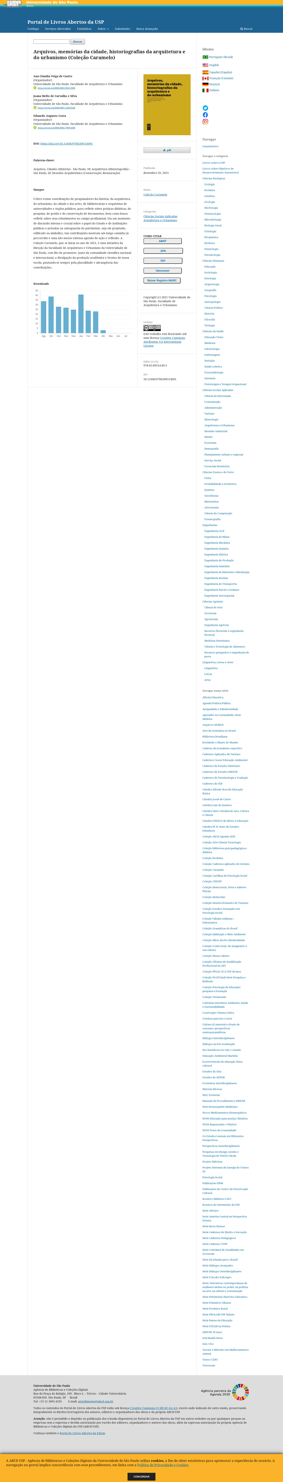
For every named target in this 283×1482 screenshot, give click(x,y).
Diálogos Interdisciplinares (218, 1038)
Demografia (211, 448)
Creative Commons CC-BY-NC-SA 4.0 (153, 1408)
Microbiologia (212, 219)
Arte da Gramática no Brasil (219, 730)
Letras (208, 674)
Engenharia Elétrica (216, 554)
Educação (210, 266)
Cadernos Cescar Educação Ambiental (224, 760)
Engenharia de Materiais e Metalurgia (226, 572)
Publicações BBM (212, 1183)
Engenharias (209, 525)
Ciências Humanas (213, 260)
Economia (210, 442)
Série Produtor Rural (215, 1308)
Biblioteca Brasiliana (214, 736)
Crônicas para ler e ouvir (217, 1018)
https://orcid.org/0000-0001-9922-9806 (56, 88)
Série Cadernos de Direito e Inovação (224, 1232)
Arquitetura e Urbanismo (160, 220)
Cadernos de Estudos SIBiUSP (220, 772)
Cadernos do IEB (212, 783)
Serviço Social (212, 460)
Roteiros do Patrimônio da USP (221, 1204)
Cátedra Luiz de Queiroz (217, 805)
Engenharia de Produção (219, 560)
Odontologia (212, 349)
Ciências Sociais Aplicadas (160, 216)
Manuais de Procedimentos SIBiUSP (223, 1101)
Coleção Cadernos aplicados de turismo (226, 864)
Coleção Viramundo (214, 997)
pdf (168, 150)
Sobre (102, 29)
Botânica (209, 190)
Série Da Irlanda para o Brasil (220, 1259)
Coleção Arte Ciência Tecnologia (221, 842)
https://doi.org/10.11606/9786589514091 (66, 143)
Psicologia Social (212, 1177)
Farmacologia (212, 213)
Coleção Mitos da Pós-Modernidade (223, 940)
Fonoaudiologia (213, 372)
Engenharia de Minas (217, 537)
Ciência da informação (217, 396)
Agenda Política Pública (216, 703)
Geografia (210, 290)
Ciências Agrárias (212, 601)
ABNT (162, 241)
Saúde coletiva (213, 366)
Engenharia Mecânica (217, 542)
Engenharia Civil (214, 531)
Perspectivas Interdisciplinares (221, 1146)
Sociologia (210, 272)
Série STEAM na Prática (216, 1326)
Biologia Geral (212, 225)
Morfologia (211, 208)
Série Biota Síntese (213, 1226)
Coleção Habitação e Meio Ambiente (224, 934)
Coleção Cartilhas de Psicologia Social (224, 875)
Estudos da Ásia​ (211, 1071)
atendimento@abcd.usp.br (95, 1401)
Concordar (142, 1476)
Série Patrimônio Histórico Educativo (224, 1297)
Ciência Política (213, 307)
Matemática (211, 501)
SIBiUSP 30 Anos (212, 1332)
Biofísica (209, 243)
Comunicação (212, 402)
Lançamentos (210, 146)
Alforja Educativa (212, 697)
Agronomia (211, 619)
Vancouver (163, 270)
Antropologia (212, 302)
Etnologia (210, 278)
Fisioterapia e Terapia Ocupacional (225, 384)
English (210, 65)
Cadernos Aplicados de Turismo (221, 754)
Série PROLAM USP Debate (218, 1314)
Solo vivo (208, 1344)
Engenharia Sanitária (217, 566)
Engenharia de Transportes (220, 584)
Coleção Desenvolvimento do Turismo (225, 903)
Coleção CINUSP (212, 881)
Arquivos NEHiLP (213, 724)
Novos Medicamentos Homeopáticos (224, 1112)
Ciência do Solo (213, 607)
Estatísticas (84, 29)
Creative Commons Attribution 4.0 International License (164, 341)
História (209, 313)
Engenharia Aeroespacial (219, 595)
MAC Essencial (211, 1095)
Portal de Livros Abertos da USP (66, 22)
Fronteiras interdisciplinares (219, 1083)
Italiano (210, 90)
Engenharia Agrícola (216, 625)
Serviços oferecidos (58, 29)
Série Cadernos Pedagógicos (219, 1238)
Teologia (209, 325)
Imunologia (211, 249)
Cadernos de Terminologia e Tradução (225, 777)
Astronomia (211, 507)
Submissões (122, 29)
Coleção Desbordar (213, 897)
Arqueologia (211, 284)
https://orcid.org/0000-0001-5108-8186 (56, 107)
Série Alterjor (210, 1210)
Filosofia (209, 319)
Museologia (211, 419)
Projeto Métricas (212, 1161)
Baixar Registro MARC (162, 280)
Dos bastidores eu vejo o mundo (221, 1050)
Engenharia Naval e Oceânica (221, 589)
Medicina (209, 343)
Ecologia (209, 184)
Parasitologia (212, 255)
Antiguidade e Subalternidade (220, 709)
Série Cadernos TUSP (214, 1244)
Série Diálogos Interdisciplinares (222, 1271)
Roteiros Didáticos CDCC (217, 1199)
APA (163, 250)
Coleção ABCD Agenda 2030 (218, 836)
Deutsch (211, 84)
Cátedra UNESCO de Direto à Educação (225, 821)
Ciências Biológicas (213, 178)
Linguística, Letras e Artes (217, 662)
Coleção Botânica (212, 858)
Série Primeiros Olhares (216, 1302)
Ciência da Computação (218, 513)
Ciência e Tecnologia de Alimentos (224, 646)
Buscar (246, 29)
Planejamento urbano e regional (223, 454)
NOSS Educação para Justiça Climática (225, 1118)
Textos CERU (210, 1359)
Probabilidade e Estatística (220, 484)
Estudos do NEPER (213, 1077)
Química (209, 490)
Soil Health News (212, 1338)
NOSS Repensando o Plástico (219, 1124)
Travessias (208, 1365)
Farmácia (209, 378)
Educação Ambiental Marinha (220, 1056)
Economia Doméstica (217, 466)
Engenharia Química (216, 548)
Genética (209, 196)
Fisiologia (210, 231)
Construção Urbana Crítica (218, 1012)
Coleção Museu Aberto (216, 956)
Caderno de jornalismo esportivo (222, 748)
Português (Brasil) (217, 57)
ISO (163, 260)
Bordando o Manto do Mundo (220, 742)
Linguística (211, 668)
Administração (213, 407)
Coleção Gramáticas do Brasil (219, 928)
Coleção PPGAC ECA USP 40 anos (221, 971)
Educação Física (213, 337)
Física (207, 478)
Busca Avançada (147, 29)
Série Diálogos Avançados (217, 1265)
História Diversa (212, 1089)
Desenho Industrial (215, 431)
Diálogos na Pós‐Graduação (218, 1044)
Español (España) (217, 72)
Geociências (211, 495)
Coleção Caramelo (155, 194)
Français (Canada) (217, 78)
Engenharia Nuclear (216, 578)
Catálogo (33, 29)
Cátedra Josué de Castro (216, 799)
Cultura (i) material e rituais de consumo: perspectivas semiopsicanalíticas (221, 1028)
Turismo (209, 413)
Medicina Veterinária (217, 640)
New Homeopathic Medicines (220, 1106)
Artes (207, 680)
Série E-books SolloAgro (217, 1277)
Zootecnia (210, 613)
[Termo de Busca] (51, 41)
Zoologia (209, 202)
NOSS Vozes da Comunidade (219, 1130)
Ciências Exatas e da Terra (218, 472)
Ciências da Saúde (213, 331)
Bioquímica (211, 237)
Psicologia (210, 296)
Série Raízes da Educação (217, 1320)
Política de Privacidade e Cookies (162, 1465)
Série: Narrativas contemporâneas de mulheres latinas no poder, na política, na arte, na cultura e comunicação (225, 1287)
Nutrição (209, 360)
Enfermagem (212, 354)
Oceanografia (212, 519)
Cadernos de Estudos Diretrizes (221, 766)
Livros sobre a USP (213, 162)
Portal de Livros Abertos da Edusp (82, 1433)
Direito (208, 437)
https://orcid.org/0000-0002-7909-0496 (56, 127)
